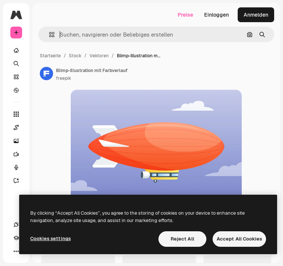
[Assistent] (19, 181)
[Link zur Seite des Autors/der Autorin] (46, 73)
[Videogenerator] (19, 154)
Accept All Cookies (239, 239)
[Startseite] (16, 50)
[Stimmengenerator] (19, 167)
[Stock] (16, 77)
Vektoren (99, 56)
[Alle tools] (16, 114)
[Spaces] (19, 127)
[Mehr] (16, 251)
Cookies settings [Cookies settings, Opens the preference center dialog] (50, 238)
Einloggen (216, 14)
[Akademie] (16, 238)
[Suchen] (16, 63)
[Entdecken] (16, 90)
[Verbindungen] (16, 225)
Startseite (50, 56)
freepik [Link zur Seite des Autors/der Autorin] (63, 78)
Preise (185, 14)
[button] (49, 34)
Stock (75, 56)
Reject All (182, 239)
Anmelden (256, 14)
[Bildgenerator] (19, 141)
